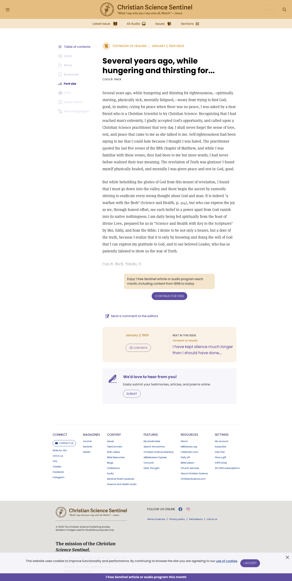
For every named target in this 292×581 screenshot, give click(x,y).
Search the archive (154, 446)
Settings (221, 434)
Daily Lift (185, 457)
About (184, 441)
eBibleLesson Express (155, 457)
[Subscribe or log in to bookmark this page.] (69, 74)
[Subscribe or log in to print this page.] (65, 93)
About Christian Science (194, 473)
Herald (86, 451)
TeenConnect (114, 446)
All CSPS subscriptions (227, 468)
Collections (113, 468)
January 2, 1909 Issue (166, 46)
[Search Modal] (284, 9)
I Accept (250, 563)
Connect (60, 434)
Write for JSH (60, 450)
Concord (149, 462)
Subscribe (220, 446)
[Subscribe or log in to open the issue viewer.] (71, 102)
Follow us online (161, 508)
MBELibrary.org (189, 446)
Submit (129, 393)
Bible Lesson (187, 462)
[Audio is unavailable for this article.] (66, 56)
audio (122, 484)
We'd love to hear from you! (148, 376)
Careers (57, 466)
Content (114, 434)
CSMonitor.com (189, 451)
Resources (189, 434)
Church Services (190, 468)
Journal (87, 441)
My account (221, 441)
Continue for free (168, 296)
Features (151, 434)
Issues (110, 441)
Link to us (58, 455)
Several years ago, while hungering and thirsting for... (157, 65)
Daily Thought (151, 468)
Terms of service (156, 518)
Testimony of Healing (127, 46)
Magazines (91, 434)
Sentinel (87, 446)
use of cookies (226, 562)
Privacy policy (177, 518)
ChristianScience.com (193, 478)
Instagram (58, 477)
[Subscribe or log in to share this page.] (66, 65)
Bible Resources (115, 457)
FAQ (55, 461)
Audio (110, 473)
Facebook (58, 471)
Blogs (110, 462)
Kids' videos (113, 451)
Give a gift (220, 457)
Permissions (196, 518)
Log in (269, 10)
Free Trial (220, 451)
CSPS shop (221, 462)
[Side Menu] (7, 9)
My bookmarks (152, 441)
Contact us (64, 442)
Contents (136, 347)
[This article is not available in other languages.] (74, 111)
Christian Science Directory (159, 451)
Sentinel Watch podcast (120, 478)
